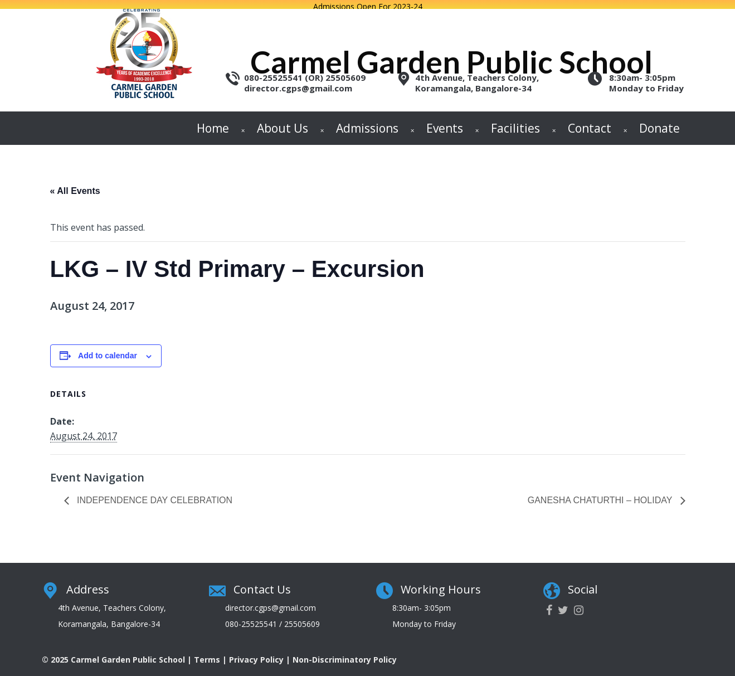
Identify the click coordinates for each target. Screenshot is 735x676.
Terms (207, 652)
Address (87, 582)
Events (444, 121)
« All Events (75, 184)
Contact (589, 121)
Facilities (515, 121)
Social (582, 582)
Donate (659, 121)
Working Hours (441, 582)
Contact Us (262, 582)
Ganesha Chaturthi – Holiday (601, 493)
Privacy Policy (256, 652)
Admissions (367, 121)
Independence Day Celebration (154, 493)
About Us (282, 121)
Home (213, 121)
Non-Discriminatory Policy (345, 652)
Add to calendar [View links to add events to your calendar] (107, 348)
